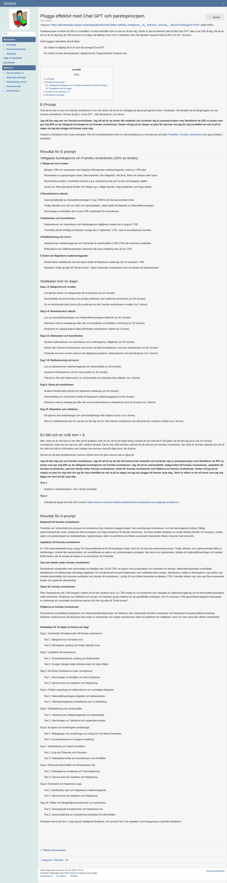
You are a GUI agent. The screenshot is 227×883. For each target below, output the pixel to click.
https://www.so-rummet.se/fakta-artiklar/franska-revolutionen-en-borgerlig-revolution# (132, 502)
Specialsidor (9, 62)
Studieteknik (76, 860)
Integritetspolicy (46, 876)
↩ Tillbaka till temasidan (53, 850)
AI (67, 860)
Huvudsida (11, 45)
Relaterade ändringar (16, 77)
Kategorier (47, 860)
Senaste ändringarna (16, 49)
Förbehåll (73, 876)
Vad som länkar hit (14, 73)
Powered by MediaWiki (215, 871)
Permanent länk (13, 86)
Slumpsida (11, 53)
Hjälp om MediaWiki (12, 58)
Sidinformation (13, 91)
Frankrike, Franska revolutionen (185, 134)
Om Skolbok (61, 876)
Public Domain (70, 873)
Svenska (58, 860)
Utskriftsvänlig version (16, 82)
